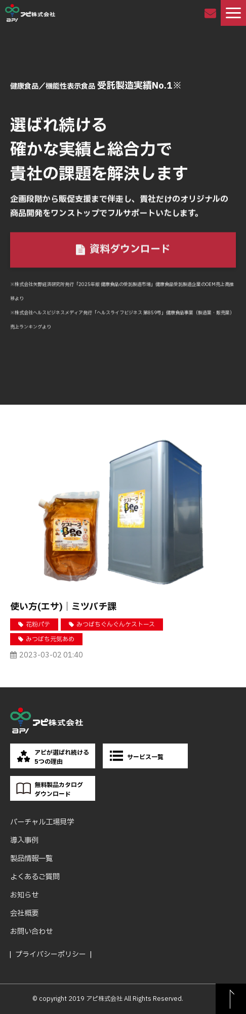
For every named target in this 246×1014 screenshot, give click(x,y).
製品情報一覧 (31, 858)
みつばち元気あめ (50, 639)
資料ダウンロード (130, 250)
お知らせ (24, 895)
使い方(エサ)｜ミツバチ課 (63, 607)
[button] (233, 13)
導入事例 (24, 840)
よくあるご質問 (35, 877)
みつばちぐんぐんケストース (115, 624)
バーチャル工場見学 (42, 822)
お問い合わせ (211, 13)
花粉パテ (38, 624)
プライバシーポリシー (50, 954)
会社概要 (24, 913)
